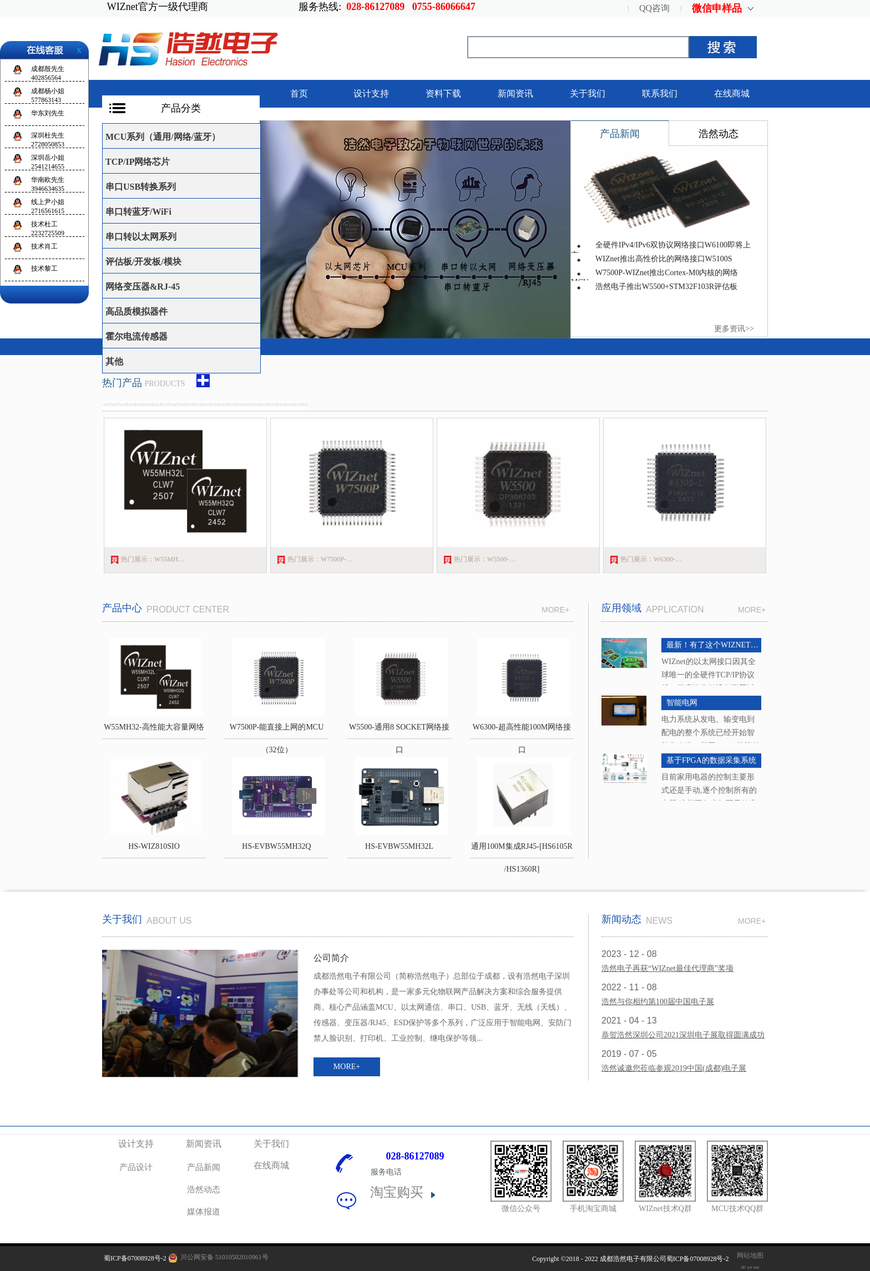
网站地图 (748, 1255)
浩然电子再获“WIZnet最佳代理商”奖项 (667, 968)
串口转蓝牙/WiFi (138, 211)
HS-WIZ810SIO (154, 846)
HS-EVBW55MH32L (399, 846)
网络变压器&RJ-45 (142, 286)
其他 (114, 361)
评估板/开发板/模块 (143, 261)
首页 (299, 93)
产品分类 (181, 108)
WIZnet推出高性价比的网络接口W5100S (663, 259)
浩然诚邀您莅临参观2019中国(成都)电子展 (673, 1068)
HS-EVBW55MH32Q (276, 846)
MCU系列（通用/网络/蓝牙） (162, 136)
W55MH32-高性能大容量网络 (154, 727)
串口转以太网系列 (140, 236)
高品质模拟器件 (136, 311)
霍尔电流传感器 (136, 336)
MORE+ (752, 609)
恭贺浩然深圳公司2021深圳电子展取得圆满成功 (683, 1035)
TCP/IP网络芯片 (137, 161)
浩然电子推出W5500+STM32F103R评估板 (666, 286)
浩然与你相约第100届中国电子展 (657, 1001)
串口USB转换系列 (140, 186)
